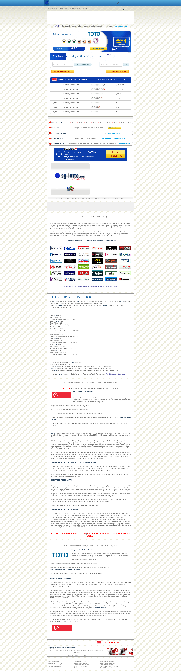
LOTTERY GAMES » (60, 3)
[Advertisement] (90, 18)
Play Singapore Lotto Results (116, 374)
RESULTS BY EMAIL (96, 3)
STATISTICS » (83, 3)
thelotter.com (68, 159)
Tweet (109, 55)
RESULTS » (72, 3)
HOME (56, 26)
